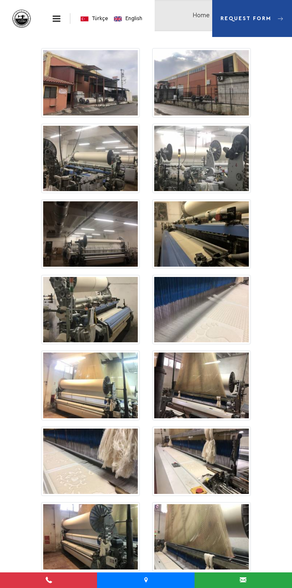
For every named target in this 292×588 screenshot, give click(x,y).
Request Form (252, 10)
